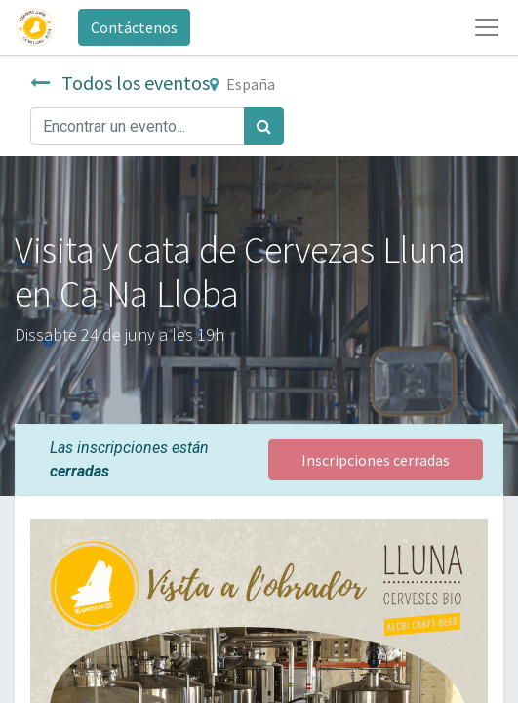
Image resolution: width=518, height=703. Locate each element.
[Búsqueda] (264, 126)
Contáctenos (134, 27)
